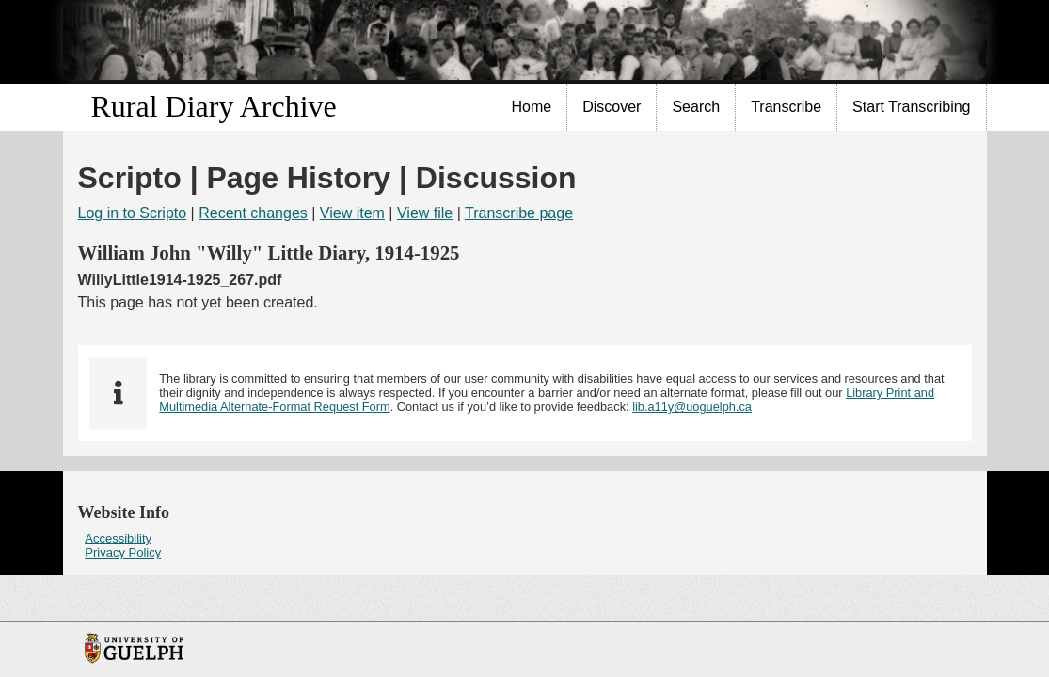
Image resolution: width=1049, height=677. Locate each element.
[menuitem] (532, 107)
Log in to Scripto (132, 213)
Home (532, 107)
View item (352, 213)
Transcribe (786, 107)
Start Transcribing (911, 107)
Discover (611, 107)
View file (425, 213)
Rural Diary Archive (214, 106)
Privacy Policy (123, 552)
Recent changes (253, 213)
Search (696, 107)
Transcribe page (519, 213)
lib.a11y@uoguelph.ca (692, 407)
